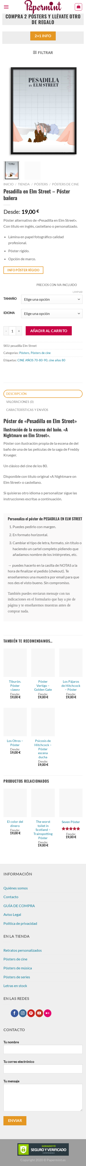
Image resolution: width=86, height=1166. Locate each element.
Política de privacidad (20, 923)
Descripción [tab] (16, 394)
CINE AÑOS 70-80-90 (32, 360)
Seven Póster (71, 822)
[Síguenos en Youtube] (39, 1013)
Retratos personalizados (22, 950)
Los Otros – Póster (15, 743)
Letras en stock (15, 985)
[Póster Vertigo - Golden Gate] (43, 662)
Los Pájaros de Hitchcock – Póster (70, 685)
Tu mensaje (43, 1097)
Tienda (24, 184)
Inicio (8, 184)
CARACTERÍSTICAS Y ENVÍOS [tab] (27, 410)
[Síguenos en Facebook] (14, 1013)
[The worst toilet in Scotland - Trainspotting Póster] (43, 803)
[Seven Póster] (71, 803)
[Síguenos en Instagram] (23, 1013)
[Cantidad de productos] (12, 330)
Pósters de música (17, 968)
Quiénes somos (15, 888)
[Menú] (6, 6)
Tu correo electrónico (43, 1068)
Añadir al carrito (48, 331)
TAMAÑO (10, 298)
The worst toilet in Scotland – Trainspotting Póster (43, 830)
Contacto (10, 896)
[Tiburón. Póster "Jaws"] (15, 662)
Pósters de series (16, 977)
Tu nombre (43, 1049)
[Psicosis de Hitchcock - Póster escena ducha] (43, 722)
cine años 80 (57, 360)
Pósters (41, 184)
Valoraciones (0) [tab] (20, 402)
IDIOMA (9, 313)
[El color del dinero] (15, 803)
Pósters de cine (65, 184)
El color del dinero (15, 824)
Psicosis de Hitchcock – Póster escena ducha (43, 749)
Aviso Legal (12, 914)
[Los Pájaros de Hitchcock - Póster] (71, 662)
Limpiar (78, 291)
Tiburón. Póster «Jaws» (15, 685)
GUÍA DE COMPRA (19, 905)
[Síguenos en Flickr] (47, 1013)
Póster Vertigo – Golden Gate (43, 685)
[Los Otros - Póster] (15, 722)
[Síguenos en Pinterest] (31, 1013)
